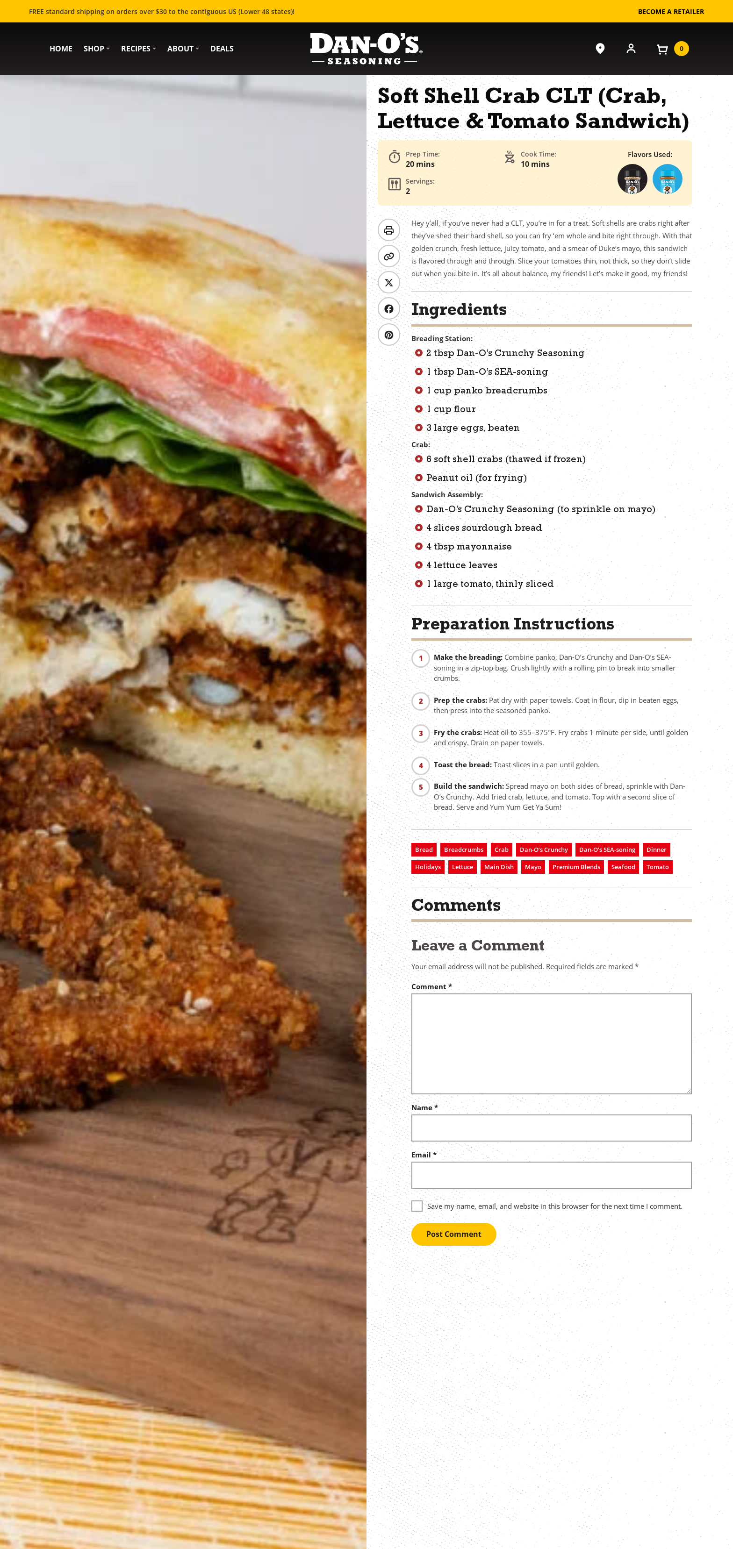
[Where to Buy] (600, 48)
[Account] (631, 47)
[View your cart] (672, 48)
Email (424, 1154)
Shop (94, 48)
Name (424, 1107)
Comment (431, 986)
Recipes (136, 48)
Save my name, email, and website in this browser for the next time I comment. (555, 1206)
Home (61, 48)
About (180, 48)
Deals (222, 48)
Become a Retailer (671, 11)
